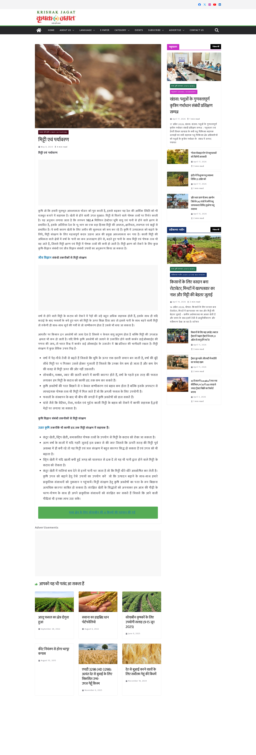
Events (139, 30)
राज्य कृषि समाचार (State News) (183, 86)
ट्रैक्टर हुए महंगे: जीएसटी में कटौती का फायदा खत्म (204, 360)
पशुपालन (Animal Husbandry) (183, 92)
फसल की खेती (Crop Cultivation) (54, 132)
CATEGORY (120, 30)
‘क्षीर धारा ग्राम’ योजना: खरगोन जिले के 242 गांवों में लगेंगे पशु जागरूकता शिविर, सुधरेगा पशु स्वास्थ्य (203, 203)
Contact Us (197, 30)
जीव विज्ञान (45, 257)
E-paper (104, 30)
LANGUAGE (86, 30)
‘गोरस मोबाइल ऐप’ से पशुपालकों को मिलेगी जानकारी (204, 155)
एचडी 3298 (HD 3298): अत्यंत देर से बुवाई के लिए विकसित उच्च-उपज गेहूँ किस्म (97, 676)
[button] (72, 30)
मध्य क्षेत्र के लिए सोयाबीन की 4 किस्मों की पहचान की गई (102, 512)
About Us (65, 30)
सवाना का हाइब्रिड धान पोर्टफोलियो (95, 619)
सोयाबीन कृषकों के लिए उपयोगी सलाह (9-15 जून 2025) (140, 621)
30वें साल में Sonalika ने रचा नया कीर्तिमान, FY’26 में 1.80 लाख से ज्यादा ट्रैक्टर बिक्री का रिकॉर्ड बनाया (204, 386)
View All (215, 46)
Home (51, 30)
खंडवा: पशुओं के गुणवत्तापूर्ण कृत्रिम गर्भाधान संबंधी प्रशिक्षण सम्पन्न (191, 105)
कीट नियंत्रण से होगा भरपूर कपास (53, 651)
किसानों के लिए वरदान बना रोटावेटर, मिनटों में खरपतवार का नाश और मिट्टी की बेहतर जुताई (192, 288)
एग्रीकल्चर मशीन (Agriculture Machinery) (188, 275)
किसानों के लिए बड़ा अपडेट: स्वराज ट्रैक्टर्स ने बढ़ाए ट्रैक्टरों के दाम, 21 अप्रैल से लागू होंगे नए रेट (204, 336)
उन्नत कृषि (43, 427)
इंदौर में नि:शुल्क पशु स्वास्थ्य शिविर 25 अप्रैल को (202, 177)
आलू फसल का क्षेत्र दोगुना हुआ (53, 619)
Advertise (175, 30)
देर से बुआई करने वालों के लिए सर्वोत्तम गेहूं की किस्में (141, 671)
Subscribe (154, 30)
